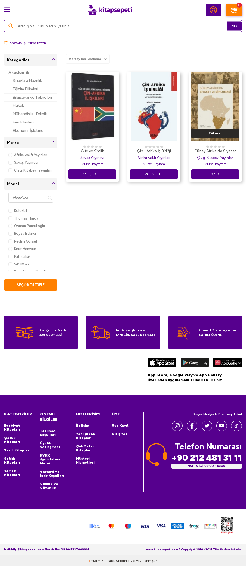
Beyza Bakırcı (22, 233)
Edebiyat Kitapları (12, 428)
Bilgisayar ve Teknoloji (32, 97)
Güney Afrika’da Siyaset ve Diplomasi (215, 151)
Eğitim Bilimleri (25, 89)
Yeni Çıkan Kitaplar (85, 436)
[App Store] (162, 363)
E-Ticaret (108, 561)
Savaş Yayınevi (23, 162)
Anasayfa (13, 43)
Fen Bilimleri (23, 122)
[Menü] (7, 10)
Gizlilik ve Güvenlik (49, 486)
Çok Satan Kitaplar (85, 448)
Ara (229, 26)
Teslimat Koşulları (48, 433)
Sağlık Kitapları (12, 461)
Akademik (18, 72)
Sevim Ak (18, 264)
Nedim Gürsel (22, 241)
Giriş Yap (119, 434)
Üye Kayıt (120, 426)
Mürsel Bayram (92, 164)
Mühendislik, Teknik (30, 113)
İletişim (82, 426)
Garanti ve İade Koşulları (52, 474)
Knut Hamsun (22, 249)
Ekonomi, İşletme (28, 130)
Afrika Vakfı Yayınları (27, 155)
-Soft (95, 561)
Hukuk (18, 105)
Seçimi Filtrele (31, 284)
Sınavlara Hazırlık (27, 80)
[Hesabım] (213, 10)
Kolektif (17, 210)
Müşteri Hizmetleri (85, 461)
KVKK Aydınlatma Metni (50, 459)
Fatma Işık (19, 257)
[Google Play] (195, 363)
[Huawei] (227, 363)
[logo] (110, 10)
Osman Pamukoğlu (26, 226)
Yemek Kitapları (12, 473)
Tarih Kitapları (17, 450)
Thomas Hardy (23, 218)
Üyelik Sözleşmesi (50, 445)
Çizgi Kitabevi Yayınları (30, 170)
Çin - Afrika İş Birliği (154, 151)
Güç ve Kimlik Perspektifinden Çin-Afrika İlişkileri (92, 151)
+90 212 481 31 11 (206, 458)
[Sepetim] (234, 10)
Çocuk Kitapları (12, 440)
